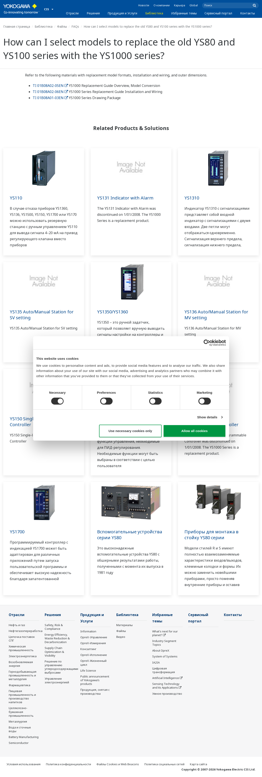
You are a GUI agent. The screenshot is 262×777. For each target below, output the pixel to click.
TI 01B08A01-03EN (50, 97)
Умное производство (167, 694)
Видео (120, 637)
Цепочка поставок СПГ (22, 638)
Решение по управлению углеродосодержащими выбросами (61, 666)
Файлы (62, 26)
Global (193, 5)
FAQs (75, 26)
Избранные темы (184, 13)
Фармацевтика (19, 685)
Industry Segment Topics (164, 643)
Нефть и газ (17, 625)
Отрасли (72, 13)
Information (88, 631)
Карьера (179, 5)
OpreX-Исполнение (93, 655)
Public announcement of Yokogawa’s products (94, 680)
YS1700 (17, 532)
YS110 (16, 198)
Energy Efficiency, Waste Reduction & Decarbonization (57, 638)
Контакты (247, 13)
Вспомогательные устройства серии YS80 (129, 535)
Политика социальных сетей (164, 764)
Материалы (124, 625)
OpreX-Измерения (93, 643)
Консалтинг (88, 649)
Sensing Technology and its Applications (165, 685)
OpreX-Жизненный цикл (93, 662)
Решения (93, 13)
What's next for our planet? (165, 633)
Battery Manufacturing (24, 737)
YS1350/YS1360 (112, 312)
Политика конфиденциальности (68, 764)
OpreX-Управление (93, 637)
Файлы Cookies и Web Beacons (117, 764)
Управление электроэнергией (57, 680)
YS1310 (191, 198)
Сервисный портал (218, 13)
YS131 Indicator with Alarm (125, 198)
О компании (162, 5)
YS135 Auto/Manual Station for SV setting (42, 315)
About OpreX (160, 650)
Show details (207, 417)
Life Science (88, 670)
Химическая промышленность (21, 648)
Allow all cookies (194, 431)
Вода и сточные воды (20, 729)
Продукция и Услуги (122, 13)
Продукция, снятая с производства (95, 691)
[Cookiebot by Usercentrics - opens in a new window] (207, 343)
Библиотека (154, 13)
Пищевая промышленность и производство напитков (22, 696)
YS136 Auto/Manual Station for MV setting (216, 315)
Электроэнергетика (23, 656)
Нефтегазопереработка (25, 631)
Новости (143, 5)
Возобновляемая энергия (21, 664)
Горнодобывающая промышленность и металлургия (22, 675)
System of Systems (164, 656)
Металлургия (18, 721)
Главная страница (16, 26)
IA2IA (156, 662)
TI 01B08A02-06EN (50, 91)
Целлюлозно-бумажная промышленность (21, 711)
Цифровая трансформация (163, 670)
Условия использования (24, 764)
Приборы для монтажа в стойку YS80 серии (211, 535)
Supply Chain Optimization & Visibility (54, 651)
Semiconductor (19, 743)
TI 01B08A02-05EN (50, 85)
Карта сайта (198, 764)
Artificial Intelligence (165, 678)
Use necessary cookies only (130, 431)
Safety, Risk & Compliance (54, 627)
